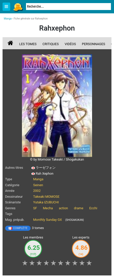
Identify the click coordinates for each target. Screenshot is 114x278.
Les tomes (27, 44)
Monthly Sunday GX (47, 220)
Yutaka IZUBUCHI (46, 202)
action (63, 208)
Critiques (51, 44)
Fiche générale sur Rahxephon (31, 18)
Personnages (93, 44)
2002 (37, 191)
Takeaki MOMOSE (46, 196)
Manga (18, 7)
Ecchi (93, 208)
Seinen (38, 185)
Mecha (48, 208)
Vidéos (70, 44)
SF (35, 208)
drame (78, 208)
